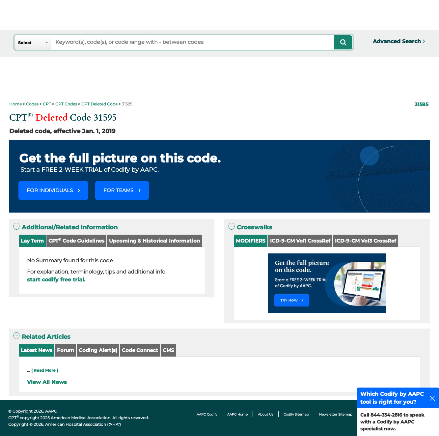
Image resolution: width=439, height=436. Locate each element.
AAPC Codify (207, 414)
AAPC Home (237, 414)
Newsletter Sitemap (335, 414)
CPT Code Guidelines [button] (76, 240)
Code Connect (140, 350)
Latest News (36, 350)
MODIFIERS (250, 241)
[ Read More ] (44, 370)
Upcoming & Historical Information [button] (154, 241)
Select (24, 42)
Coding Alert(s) (98, 350)
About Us (265, 414)
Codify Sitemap (296, 414)
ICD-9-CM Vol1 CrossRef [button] (300, 241)
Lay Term (32, 241)
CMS (168, 350)
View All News (47, 382)
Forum (65, 350)
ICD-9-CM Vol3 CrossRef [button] (365, 241)
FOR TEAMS (118, 190)
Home (15, 104)
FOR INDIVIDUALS (50, 190)
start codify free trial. (56, 279)
